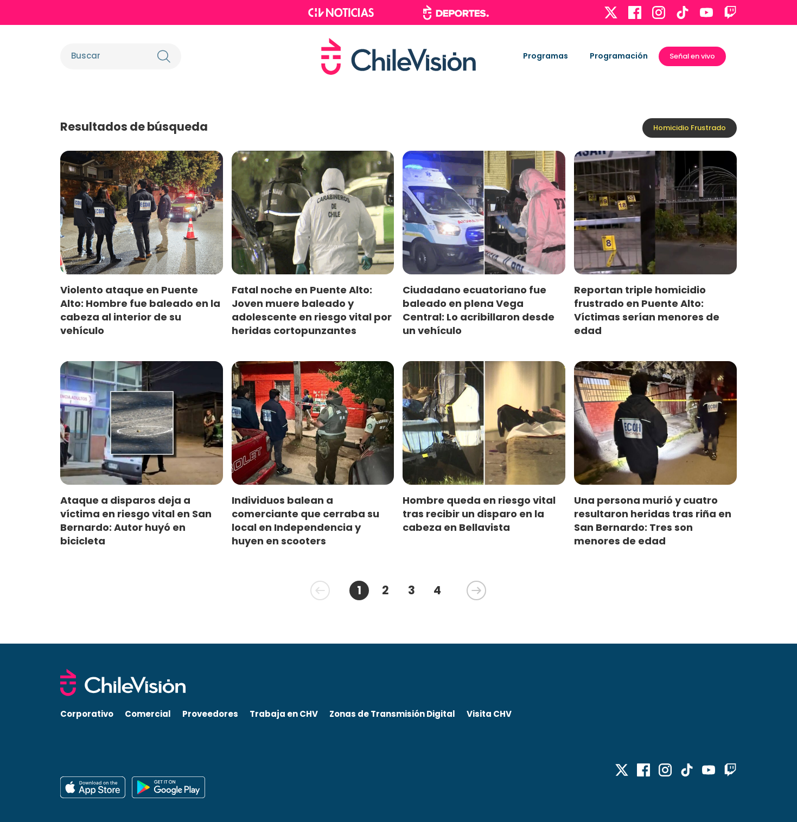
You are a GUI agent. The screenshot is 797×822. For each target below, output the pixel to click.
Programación (619, 55)
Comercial (148, 714)
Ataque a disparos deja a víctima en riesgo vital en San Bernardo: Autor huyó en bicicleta (136, 520)
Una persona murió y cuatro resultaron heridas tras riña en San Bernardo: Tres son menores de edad (652, 520)
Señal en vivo (692, 56)
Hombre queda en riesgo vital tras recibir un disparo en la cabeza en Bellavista (479, 513)
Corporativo (86, 714)
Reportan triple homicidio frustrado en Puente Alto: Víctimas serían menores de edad (646, 310)
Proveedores (210, 714)
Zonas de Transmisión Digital (392, 714)
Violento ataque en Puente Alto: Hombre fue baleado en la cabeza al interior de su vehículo (140, 310)
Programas (545, 55)
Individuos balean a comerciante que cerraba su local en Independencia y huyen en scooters (305, 520)
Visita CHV (489, 714)
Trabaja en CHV (284, 714)
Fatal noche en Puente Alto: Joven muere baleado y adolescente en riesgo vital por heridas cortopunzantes (312, 310)
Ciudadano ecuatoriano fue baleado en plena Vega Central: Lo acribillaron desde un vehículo (478, 310)
